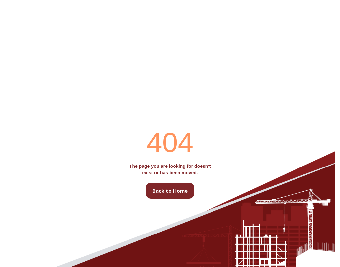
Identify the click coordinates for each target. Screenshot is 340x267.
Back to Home (170, 190)
